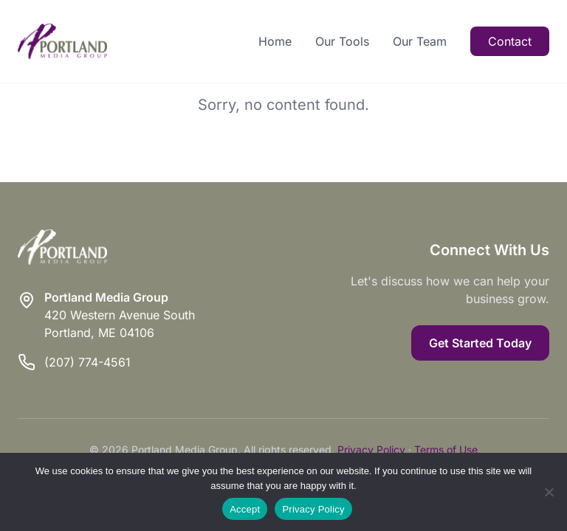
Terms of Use (446, 449)
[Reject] (548, 492)
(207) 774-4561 (87, 362)
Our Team (420, 41)
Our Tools (342, 41)
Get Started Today (480, 343)
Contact (510, 41)
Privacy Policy (371, 449)
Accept (245, 509)
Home (275, 41)
